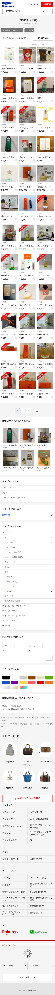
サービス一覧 (7, 965)
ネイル (29, 567)
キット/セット (29, 562)
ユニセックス (30, 586)
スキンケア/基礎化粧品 (29, 557)
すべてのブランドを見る (27, 798)
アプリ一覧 (34, 965)
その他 (29, 30)
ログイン (34, 4)
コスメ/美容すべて (29, 547)
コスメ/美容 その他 (29, 601)
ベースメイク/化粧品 (29, 552)
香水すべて (30, 577)
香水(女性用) (30, 582)
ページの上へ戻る (27, 977)
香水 (29, 572)
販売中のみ (8, 38)
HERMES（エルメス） (12, 30)
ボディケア (29, 596)
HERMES (27, 515)
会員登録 (47, 4)
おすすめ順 (22, 38)
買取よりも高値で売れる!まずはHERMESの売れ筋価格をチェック (27, 707)
